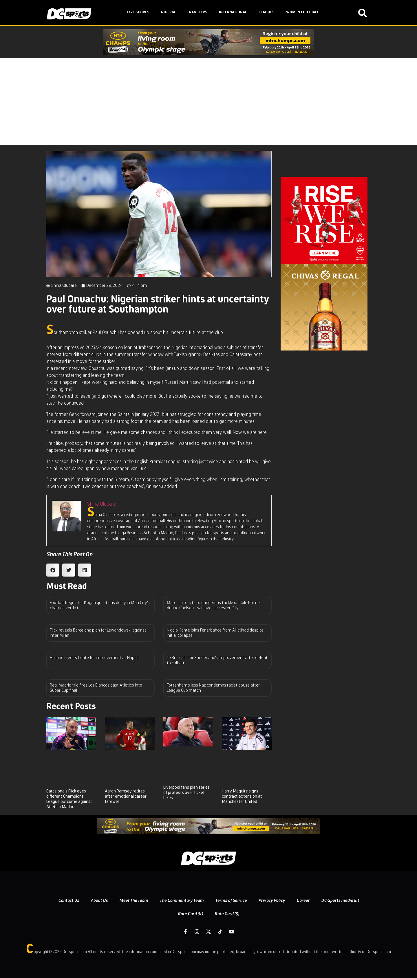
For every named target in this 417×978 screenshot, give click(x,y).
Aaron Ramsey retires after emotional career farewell (126, 796)
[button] (52, 570)
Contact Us (68, 900)
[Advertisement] (208, 101)
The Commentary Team (182, 900)
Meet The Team (133, 900)
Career (303, 900)
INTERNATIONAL (233, 12)
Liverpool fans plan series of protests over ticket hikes (186, 792)
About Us (99, 900)
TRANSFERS (197, 12)
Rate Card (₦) (190, 914)
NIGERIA (168, 12)
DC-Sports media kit (340, 900)
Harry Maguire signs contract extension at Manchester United (242, 796)
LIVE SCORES (138, 12)
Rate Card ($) (227, 914)
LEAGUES (267, 12)
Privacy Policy (271, 900)
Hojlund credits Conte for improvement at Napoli (94, 658)
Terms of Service (231, 900)
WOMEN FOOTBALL (302, 12)
